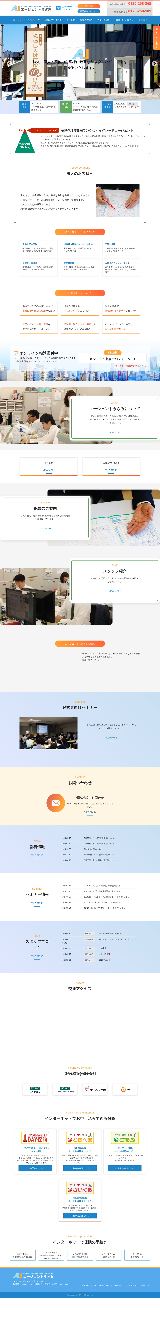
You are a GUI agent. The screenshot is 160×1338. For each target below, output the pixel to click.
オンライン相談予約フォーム (157, 38)
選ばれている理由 (53, 20)
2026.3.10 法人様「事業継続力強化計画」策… (103, 885)
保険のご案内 (86, 20)
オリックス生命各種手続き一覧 (108, 1255)
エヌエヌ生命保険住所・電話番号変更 (80, 1255)
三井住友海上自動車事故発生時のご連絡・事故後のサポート (51, 1255)
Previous (7, 62)
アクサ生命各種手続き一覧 (137, 1255)
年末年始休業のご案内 (93, 849)
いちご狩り (104, 954)
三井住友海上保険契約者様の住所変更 (23, 1255)
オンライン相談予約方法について (129, 365)
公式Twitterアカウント (64, 8)
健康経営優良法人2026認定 (127, 107)
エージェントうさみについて (26, 20)
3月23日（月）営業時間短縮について (99, 838)
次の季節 (102, 948)
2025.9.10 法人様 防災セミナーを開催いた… (103, 902)
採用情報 (143, 20)
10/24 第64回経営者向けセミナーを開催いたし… (104, 908)
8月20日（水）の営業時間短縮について (100, 860)
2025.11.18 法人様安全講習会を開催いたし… (103, 891)
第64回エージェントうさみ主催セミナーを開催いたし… (106, 897)
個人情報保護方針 (101, 1285)
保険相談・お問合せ (124, 20)
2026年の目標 (104, 960)
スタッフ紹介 (104, 20)
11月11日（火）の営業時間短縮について (100, 854)
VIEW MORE (114, 432)
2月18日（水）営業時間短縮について (99, 843)
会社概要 (71, 20)
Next (152, 62)
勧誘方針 (85, 1285)
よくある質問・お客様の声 (138, 1285)
